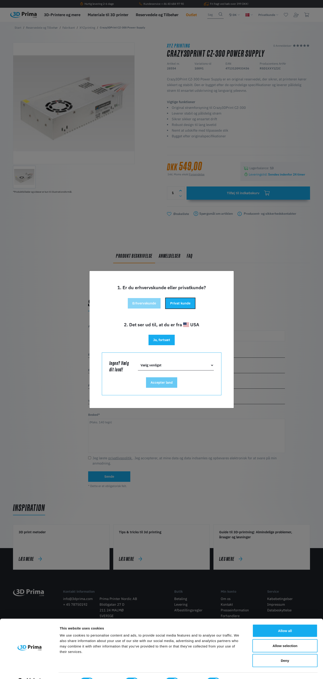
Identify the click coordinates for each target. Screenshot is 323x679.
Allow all (285, 619)
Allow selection (284, 634)
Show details (239, 670)
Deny (285, 649)
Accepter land (162, 382)
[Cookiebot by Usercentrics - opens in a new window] (29, 670)
